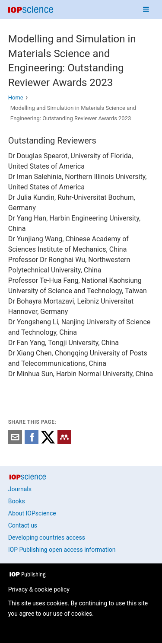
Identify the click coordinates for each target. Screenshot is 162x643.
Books (16, 501)
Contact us (22, 525)
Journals (20, 489)
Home (15, 97)
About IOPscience (32, 513)
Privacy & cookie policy (39, 589)
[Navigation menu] (146, 9)
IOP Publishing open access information (62, 549)
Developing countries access (46, 537)
